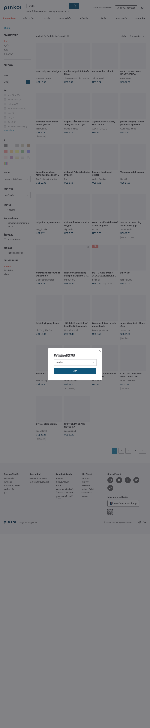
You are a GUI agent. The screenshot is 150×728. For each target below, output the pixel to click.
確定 (75, 371)
